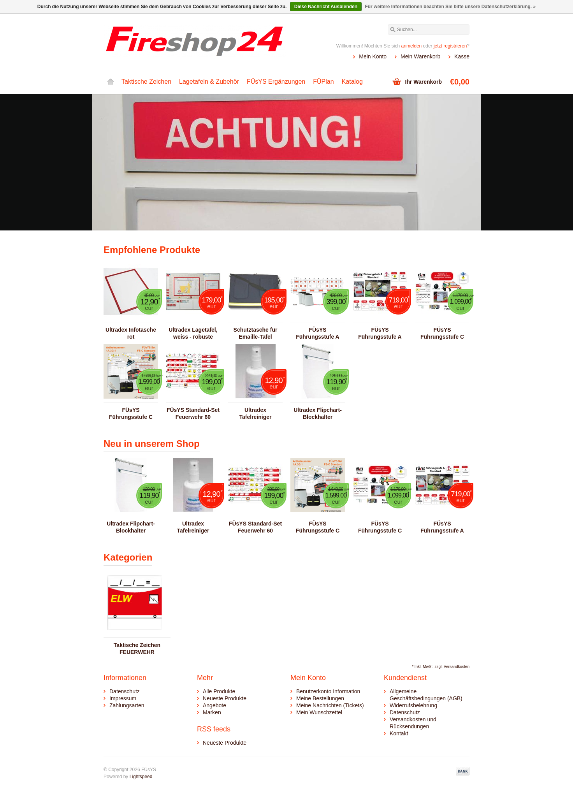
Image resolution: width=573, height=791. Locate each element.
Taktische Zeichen (146, 81)
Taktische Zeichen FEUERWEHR (137, 648)
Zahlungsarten (126, 705)
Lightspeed (141, 776)
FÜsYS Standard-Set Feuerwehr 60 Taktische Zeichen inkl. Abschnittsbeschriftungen (193, 413)
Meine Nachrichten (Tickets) (330, 705)
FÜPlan (323, 81)
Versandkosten (456, 666)
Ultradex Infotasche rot (130, 333)
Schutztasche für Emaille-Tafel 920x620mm (256, 333)
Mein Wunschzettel (319, 712)
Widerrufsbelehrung (413, 705)
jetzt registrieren (450, 46)
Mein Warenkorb (420, 56)
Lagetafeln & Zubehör (209, 81)
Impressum (122, 698)
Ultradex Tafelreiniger (255, 413)
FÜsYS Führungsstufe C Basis (442, 333)
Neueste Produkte (224, 698)
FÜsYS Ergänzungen (276, 81)
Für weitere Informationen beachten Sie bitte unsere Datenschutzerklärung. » (450, 6)
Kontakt (399, 733)
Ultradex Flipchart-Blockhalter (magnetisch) (318, 413)
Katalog (352, 81)
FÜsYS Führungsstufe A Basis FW (317, 333)
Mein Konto (373, 56)
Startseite (111, 82)
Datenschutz (124, 691)
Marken (212, 712)
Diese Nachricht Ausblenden (325, 6)
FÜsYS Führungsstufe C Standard (131, 413)
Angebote (214, 705)
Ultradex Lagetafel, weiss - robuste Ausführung (193, 333)
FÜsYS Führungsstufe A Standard (379, 333)
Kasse (461, 56)
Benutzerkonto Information (328, 691)
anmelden (411, 46)
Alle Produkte (219, 691)
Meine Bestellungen (320, 698)
